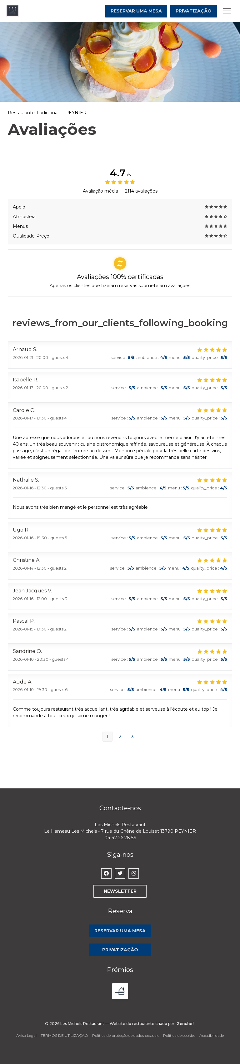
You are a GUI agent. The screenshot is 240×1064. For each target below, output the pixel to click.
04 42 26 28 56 (120, 838)
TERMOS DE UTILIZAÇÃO (64, 1035)
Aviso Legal (26, 1035)
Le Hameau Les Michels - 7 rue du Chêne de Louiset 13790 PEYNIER (120, 831)
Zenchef (185, 1023)
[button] (227, 11)
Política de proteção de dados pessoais (125, 1035)
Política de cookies (179, 1035)
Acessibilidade (211, 1035)
